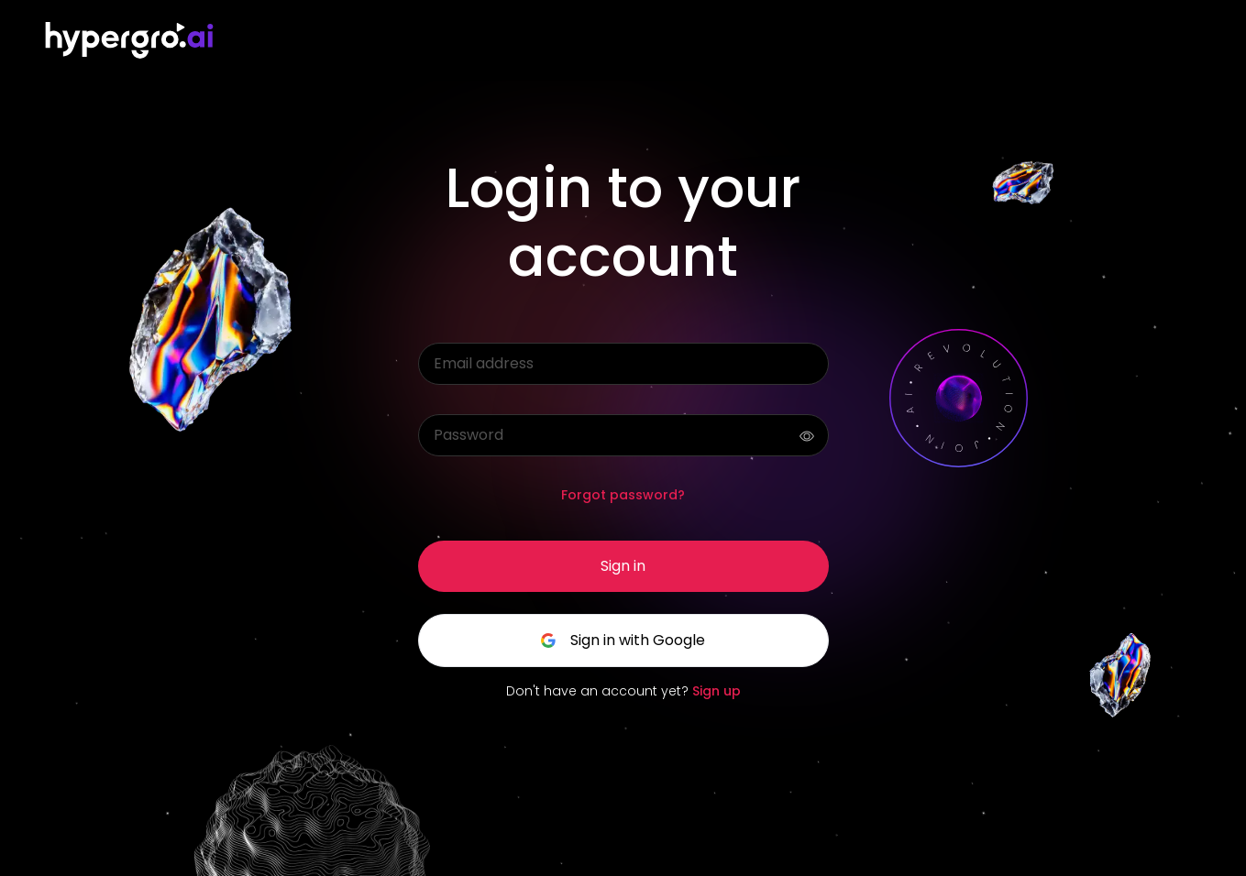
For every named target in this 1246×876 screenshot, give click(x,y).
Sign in (623, 565)
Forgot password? (623, 495)
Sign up (716, 691)
